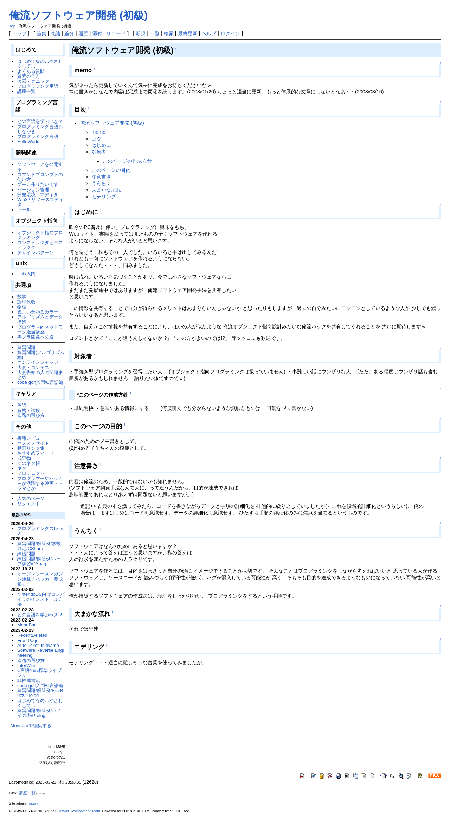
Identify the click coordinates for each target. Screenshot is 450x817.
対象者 (98, 152)
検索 (169, 33)
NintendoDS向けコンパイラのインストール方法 (41, 599)
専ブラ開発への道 (35, 336)
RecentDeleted (32, 635)
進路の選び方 (31, 415)
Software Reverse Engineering (40, 653)
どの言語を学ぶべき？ (40, 121)
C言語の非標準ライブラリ (39, 673)
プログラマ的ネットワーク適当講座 (40, 329)
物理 (21, 307)
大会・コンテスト (35, 367)
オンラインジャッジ (37, 362)
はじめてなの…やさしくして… (40, 63)
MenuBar (26, 625)
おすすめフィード (35, 453)
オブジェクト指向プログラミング (40, 235)
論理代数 (26, 302)
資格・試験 (28, 410)
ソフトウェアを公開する (40, 167)
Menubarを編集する (31, 725)
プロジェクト (31, 473)
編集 (41, 33)
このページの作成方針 (127, 161)
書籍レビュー (31, 438)
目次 (96, 139)
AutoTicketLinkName (38, 645)
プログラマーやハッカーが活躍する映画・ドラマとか (40, 483)
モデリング (103, 196)
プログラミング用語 (37, 86)
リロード (116, 33)
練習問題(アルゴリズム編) (40, 355)
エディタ (49, 194)
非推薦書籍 (28, 680)
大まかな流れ (106, 190)
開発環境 (26, 194)
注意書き (101, 177)
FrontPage (27, 640)
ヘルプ (208, 33)
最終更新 (188, 33)
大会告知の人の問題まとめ (40, 375)
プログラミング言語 (37, 136)
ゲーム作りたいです (37, 184)
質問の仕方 (28, 76)
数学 (21, 296)
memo (98, 132)
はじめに (101, 145)
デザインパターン (35, 252)
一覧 (155, 33)
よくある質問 (31, 71)
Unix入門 (26, 273)
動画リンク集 (31, 448)
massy (33, 803)
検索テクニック (33, 81)
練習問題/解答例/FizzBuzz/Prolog (40, 693)
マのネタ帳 (28, 463)
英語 (21, 405)
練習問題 (26, 347)
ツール (24, 209)
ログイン (230, 33)
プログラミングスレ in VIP (40, 531)
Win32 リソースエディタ (40, 202)
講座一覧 (26, 91)
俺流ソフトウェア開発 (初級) (78, 15)
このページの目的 (111, 170)
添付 (97, 33)
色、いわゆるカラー (37, 311)
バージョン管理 (33, 189)
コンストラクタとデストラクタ (40, 245)
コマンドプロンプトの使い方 (40, 177)
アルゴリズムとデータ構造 (40, 319)
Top (12, 26)
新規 (141, 33)
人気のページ (31, 498)
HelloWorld (28, 141)
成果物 (24, 458)
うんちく (101, 183)
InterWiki (26, 665)
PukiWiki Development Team (77, 811)
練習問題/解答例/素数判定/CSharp (39, 546)
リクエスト (28, 503)
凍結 (55, 33)
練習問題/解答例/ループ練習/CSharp (39, 561)
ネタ (21, 468)
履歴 (83, 33)
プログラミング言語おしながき (40, 129)
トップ (19, 33)
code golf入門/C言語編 (40, 382)
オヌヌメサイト (33, 443)
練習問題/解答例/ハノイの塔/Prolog (39, 713)
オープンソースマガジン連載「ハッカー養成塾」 (40, 579)
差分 (69, 33)
